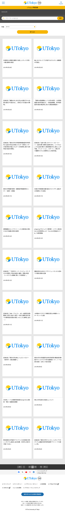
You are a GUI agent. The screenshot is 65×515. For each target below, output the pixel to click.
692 (33, 467)
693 (35, 467)
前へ (20, 467)
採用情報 (43, 484)
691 (30, 467)
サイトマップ (7, 484)
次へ (45, 467)
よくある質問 (17, 487)
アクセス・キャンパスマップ (32, 487)
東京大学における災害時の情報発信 (32, 494)
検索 (60, 18)
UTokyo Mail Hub (41, 473)
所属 (2, 27)
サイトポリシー (18, 484)
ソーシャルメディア (42, 471)
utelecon (7, 488)
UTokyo (32, 8)
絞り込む (32, 32)
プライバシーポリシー (32, 484)
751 (41, 467)
